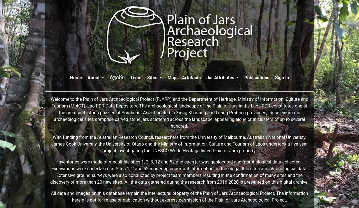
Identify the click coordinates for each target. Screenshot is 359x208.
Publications (257, 77)
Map (171, 77)
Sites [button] (152, 77)
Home (76, 77)
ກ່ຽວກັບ (117, 77)
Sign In (282, 77)
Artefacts (191, 77)
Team (135, 77)
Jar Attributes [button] (220, 77)
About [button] (94, 77)
